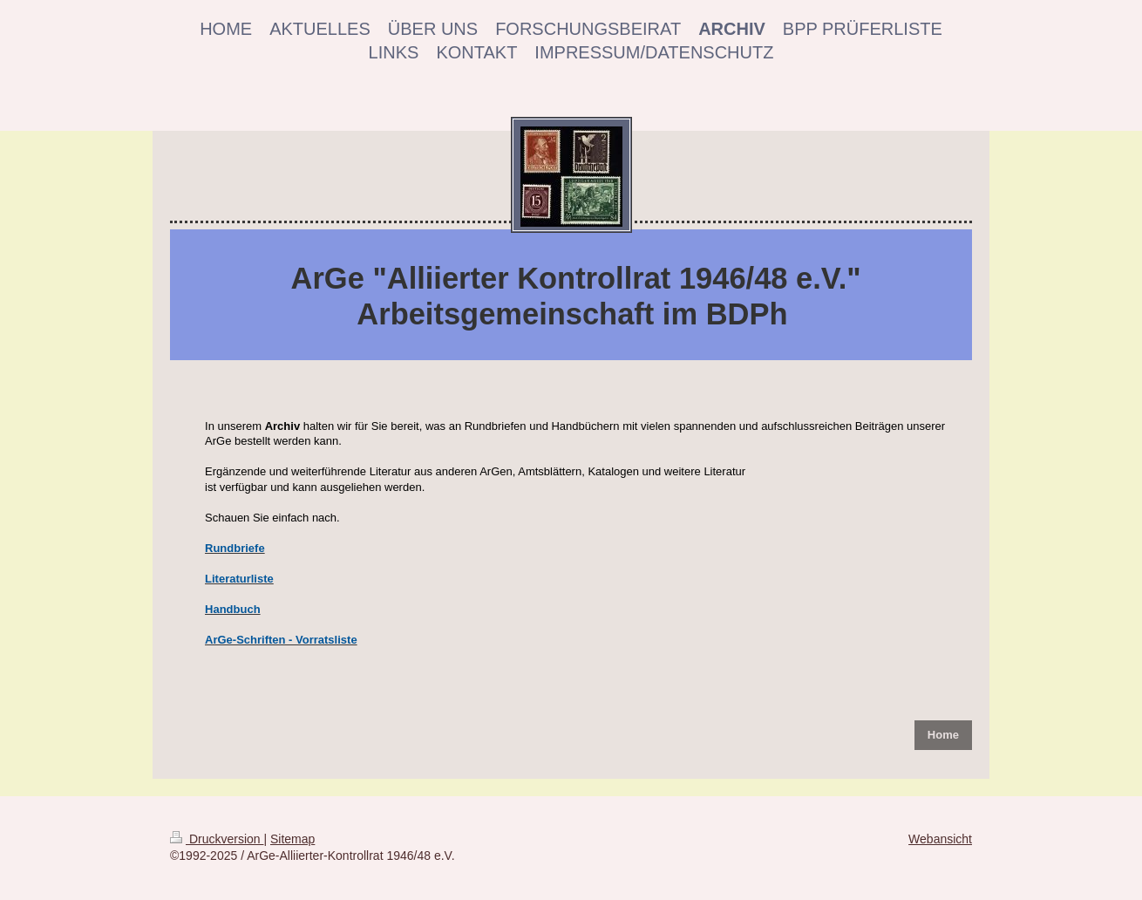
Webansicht (940, 839)
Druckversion (216, 839)
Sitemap (292, 839)
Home (943, 734)
